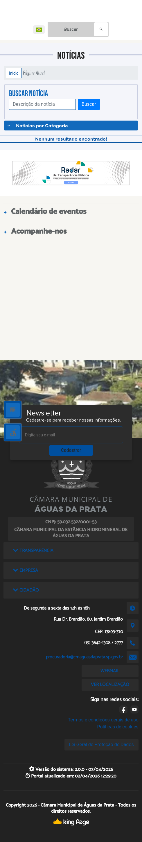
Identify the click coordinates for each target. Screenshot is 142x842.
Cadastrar (71, 450)
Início (13, 73)
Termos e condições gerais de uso (103, 720)
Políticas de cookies (118, 727)
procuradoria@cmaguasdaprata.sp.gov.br (84, 657)
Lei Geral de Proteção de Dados (101, 744)
